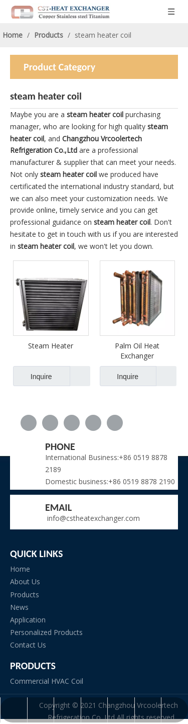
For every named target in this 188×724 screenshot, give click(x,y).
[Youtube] (93, 423)
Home (20, 569)
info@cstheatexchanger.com (92, 518)
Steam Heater (50, 345)
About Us (25, 581)
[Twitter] (72, 423)
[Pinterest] (115, 423)
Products (24, 594)
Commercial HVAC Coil (46, 681)
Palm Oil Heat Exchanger (137, 350)
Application (28, 619)
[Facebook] (29, 423)
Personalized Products (46, 632)
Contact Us (28, 645)
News (19, 607)
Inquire (32, 376)
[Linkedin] (50, 423)
